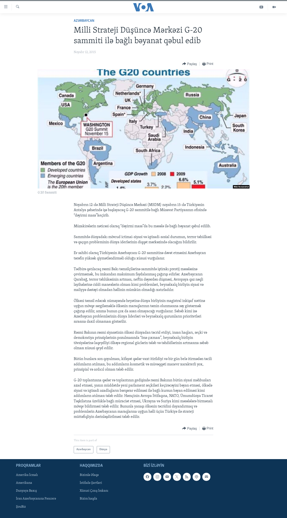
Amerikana (24, 483)
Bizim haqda (88, 498)
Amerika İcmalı (27, 475)
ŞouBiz (21, 506)
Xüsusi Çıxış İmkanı (94, 490)
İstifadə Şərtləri (91, 483)
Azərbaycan (84, 21)
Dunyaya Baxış (26, 490)
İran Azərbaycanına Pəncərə (36, 498)
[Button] (189, 64)
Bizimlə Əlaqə (89, 475)
